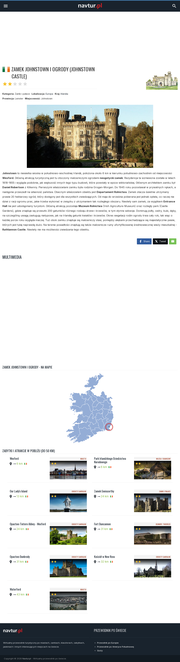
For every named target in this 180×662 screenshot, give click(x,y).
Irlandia (64, 93)
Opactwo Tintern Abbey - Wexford (28, 524)
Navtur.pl (26, 658)
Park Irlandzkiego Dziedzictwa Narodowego (110, 460)
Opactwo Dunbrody (20, 557)
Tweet (160, 241)
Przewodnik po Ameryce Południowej (115, 646)
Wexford (14, 458)
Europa (49, 93)
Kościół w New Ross (104, 557)
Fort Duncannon (102, 524)
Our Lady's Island (18, 491)
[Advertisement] (90, 35)
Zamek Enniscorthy (104, 491)
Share (144, 241)
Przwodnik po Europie (108, 642)
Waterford (15, 589)
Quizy (100, 650)
